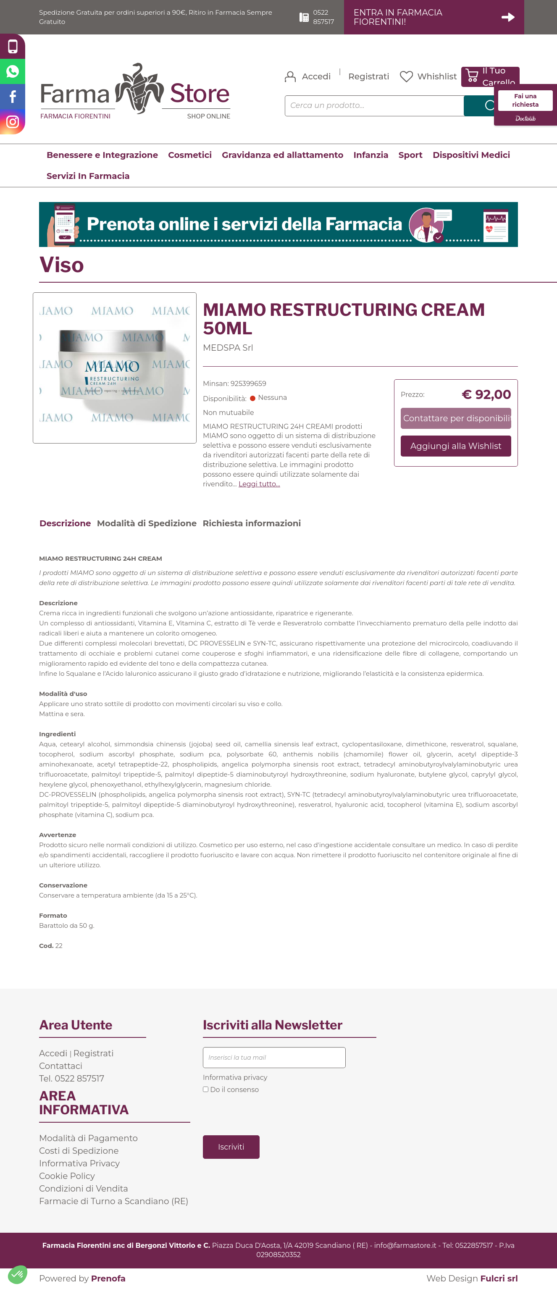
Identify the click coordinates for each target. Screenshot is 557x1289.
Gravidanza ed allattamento (282, 155)
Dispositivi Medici (471, 155)
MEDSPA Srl (228, 348)
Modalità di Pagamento (88, 1138)
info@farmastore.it (405, 1246)
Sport (411, 155)
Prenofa (108, 1279)
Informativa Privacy (79, 1163)
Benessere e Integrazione (102, 155)
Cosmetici (190, 155)
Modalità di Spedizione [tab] (147, 523)
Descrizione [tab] (65, 523)
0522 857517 (328, 17)
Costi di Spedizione (79, 1151)
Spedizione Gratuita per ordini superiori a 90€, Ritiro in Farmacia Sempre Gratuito (161, 17)
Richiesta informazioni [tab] (251, 523)
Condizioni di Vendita (83, 1189)
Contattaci (60, 1066)
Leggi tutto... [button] (259, 484)
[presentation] (267, 1114)
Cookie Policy (67, 1176)
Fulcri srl (499, 1279)
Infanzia (371, 155)
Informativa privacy (235, 1078)
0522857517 (474, 1246)
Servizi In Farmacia (88, 176)
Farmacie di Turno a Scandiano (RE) (114, 1201)
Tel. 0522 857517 (71, 1079)
